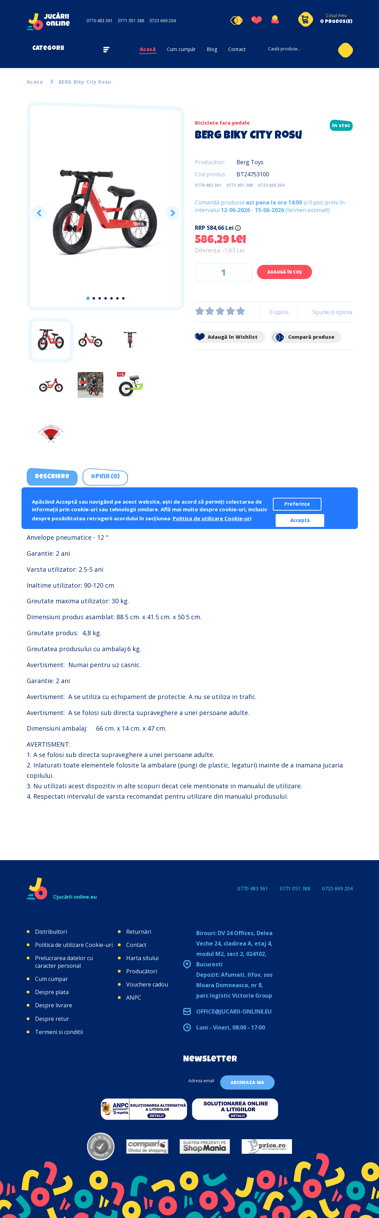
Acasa (35, 81)
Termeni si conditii (59, 1032)
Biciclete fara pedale (222, 122)
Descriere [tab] (52, 477)
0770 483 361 (99, 21)
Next (172, 212)
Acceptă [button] (300, 520)
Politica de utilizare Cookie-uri (74, 945)
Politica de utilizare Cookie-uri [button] (212, 518)
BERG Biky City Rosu (85, 81)
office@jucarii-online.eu (234, 1011)
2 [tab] (94, 298)
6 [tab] (117, 298)
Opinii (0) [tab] (105, 477)
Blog (212, 49)
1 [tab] (88, 298)
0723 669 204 (162, 21)
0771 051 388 (131, 21)
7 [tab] (123, 298)
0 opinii (278, 312)
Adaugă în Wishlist (226, 337)
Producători (141, 971)
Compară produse (302, 337)
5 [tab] (111, 298)
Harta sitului (142, 958)
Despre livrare (53, 1005)
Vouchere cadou (147, 984)
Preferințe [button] (297, 504)
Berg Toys (250, 162)
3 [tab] (99, 298)
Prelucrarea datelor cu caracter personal (64, 961)
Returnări (138, 931)
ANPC (133, 997)
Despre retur (52, 1019)
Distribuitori (51, 931)
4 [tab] (105, 298)
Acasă (148, 49)
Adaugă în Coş (284, 272)
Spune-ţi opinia (332, 312)
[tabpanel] (105, 213)
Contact (237, 49)
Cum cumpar (51, 979)
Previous (38, 212)
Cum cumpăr (181, 49)
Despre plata (52, 992)
